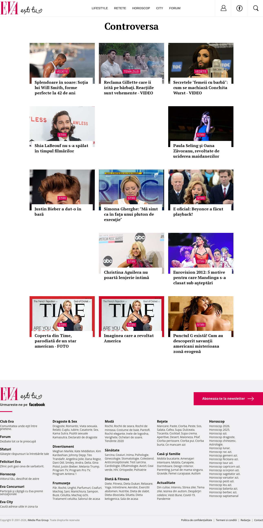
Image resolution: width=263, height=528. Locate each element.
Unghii (71, 488)
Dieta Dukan (131, 484)
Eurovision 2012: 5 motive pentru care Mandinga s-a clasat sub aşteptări (199, 277)
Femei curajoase (179, 473)
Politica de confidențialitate (196, 520)
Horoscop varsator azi (223, 477)
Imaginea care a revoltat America (129, 338)
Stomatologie (130, 458)
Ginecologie (112, 458)
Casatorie (86, 430)
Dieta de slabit (139, 491)
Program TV (60, 470)
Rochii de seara (124, 426)
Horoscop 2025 (219, 430)
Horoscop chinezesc (222, 441)
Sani (67, 491)
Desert (174, 437)
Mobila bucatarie (168, 458)
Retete (120, 8)
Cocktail (174, 433)
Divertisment (63, 446)
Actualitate (166, 482)
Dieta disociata (114, 495)
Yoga (108, 487)
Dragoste (59, 426)
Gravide (162, 473)
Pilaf (197, 437)
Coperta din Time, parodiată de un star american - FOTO (55, 341)
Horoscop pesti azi (221, 481)
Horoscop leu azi (220, 485)
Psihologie (142, 455)
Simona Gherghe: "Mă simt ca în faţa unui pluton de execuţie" (131, 214)
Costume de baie (128, 430)
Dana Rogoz (93, 459)
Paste (173, 426)
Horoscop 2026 (219, 426)
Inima (130, 455)
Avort (142, 466)
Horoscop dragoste (222, 437)
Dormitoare (164, 466)
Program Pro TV (79, 470)
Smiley (69, 462)
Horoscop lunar (219, 448)
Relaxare (147, 484)
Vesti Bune (175, 495)
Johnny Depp (77, 455)
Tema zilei (131, 71)
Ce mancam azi (175, 445)
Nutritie (124, 491)
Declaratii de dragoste (82, 437)
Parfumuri (84, 488)
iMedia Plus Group (38, 520)
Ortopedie (126, 470)
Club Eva (7, 421)
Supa (178, 430)
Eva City (6, 502)
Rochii (62, 488)
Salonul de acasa (89, 499)
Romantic (72, 426)
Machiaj (58, 491)
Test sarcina (138, 462)
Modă (109, 421)
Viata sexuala (88, 426)
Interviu (176, 487)
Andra (79, 462)
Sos (199, 426)
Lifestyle (100, 8)
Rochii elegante (115, 433)
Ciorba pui (187, 441)
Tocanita (162, 433)
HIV (116, 470)
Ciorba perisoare (168, 441)
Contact (258, 520)
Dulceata (188, 430)
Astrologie (216, 444)
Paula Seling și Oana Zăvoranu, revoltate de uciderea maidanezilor (196, 151)
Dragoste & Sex (65, 421)
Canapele (187, 462)
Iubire (74, 430)
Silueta (130, 495)
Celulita (65, 495)
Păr (55, 488)
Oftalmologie (129, 466)
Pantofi (145, 430)
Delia (87, 462)
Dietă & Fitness (117, 479)
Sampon (92, 491)
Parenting (163, 470)
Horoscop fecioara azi (223, 459)
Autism (196, 473)
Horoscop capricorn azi (224, 466)
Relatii (57, 430)
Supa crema (189, 433)
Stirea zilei (189, 487)
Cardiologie (112, 466)
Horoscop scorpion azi (224, 470)
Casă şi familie (168, 454)
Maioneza (186, 437)
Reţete (162, 421)
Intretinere (119, 487)
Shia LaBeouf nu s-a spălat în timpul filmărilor (61, 148)
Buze (56, 495)
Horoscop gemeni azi (223, 455)
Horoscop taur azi (221, 463)
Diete (108, 484)
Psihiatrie (140, 470)
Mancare (163, 426)
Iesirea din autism (175, 491)
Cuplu (66, 430)
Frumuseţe (61, 483)
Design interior (183, 466)
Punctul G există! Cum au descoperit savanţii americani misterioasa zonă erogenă (198, 343)
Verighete (111, 437)
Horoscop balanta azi (223, 488)
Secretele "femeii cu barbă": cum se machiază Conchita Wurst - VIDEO (200, 87)
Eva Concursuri (12, 486)
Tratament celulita (65, 499)
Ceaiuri (120, 455)
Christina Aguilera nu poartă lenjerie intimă (126, 274)
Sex (96, 430)
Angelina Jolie (75, 459)
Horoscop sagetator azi (224, 474)
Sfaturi (5, 449)
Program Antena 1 (65, 474)
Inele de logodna (137, 433)
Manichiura (78, 491)
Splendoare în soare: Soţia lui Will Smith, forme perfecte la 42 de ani (61, 87)
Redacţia (245, 520)
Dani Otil (58, 462)
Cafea (170, 430)
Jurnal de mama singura (187, 470)
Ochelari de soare (130, 437)
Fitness (117, 484)
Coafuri (97, 488)
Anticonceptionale (117, 462)
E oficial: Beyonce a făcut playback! (198, 211)
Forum (174, 8)
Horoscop (141, 8)
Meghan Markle (63, 451)
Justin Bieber (69, 466)
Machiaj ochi (79, 495)
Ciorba (182, 426)
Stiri (62, 134)
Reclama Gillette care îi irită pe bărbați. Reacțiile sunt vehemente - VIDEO (129, 87)
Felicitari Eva (10, 461)
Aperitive (163, 437)
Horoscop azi (218, 433)
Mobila (175, 462)
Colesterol (147, 458)
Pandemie (163, 499)
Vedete (62, 71)
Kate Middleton (84, 451)
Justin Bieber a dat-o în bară (58, 211)
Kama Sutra (60, 433)
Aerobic (133, 487)
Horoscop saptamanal (223, 496)
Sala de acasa (129, 499)
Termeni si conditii (226, 520)
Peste (192, 426)
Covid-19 (189, 495)
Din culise (163, 487)
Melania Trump (89, 466)
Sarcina (110, 455)
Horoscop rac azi (220, 452)
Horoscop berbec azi (222, 492)
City (159, 8)
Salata (161, 430)
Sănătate (112, 450)
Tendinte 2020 (114, 441)
